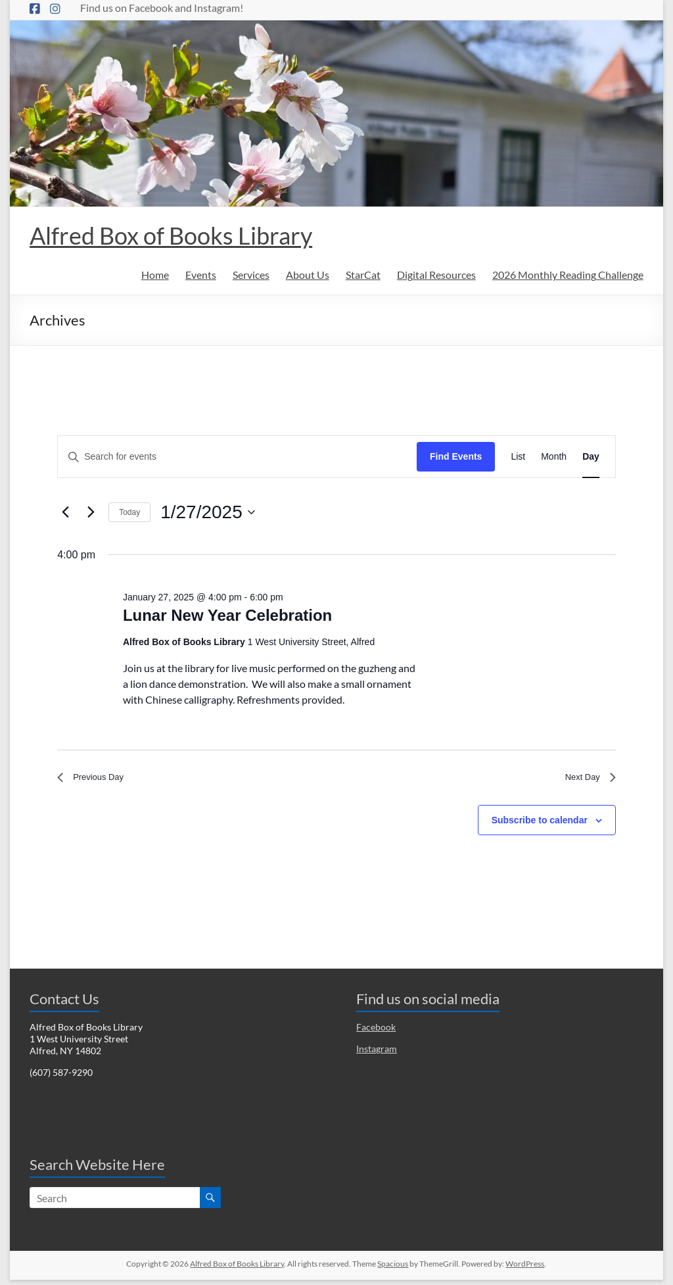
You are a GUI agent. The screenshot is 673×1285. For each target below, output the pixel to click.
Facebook (376, 1032)
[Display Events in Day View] (590, 456)
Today (129, 512)
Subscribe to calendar (540, 824)
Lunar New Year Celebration (227, 615)
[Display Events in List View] (518, 456)
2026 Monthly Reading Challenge (567, 274)
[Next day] (91, 512)
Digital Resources (436, 274)
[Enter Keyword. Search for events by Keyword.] (237, 456)
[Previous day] (65, 512)
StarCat (363, 274)
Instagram (376, 1053)
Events (200, 274)
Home (155, 274)
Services (251, 274)
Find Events (456, 456)
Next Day (586, 779)
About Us (307, 274)
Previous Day (96, 779)
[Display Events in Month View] (554, 456)
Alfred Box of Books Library (171, 235)
